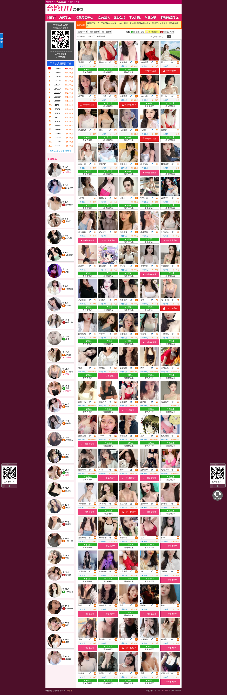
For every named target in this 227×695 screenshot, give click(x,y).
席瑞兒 (68, 355)
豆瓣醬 (68, 659)
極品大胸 (69, 322)
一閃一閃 (69, 541)
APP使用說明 (60, 54)
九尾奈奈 (69, 255)
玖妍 (67, 272)
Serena (68, 305)
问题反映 (150, 17)
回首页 (51, 17)
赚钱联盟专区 (170, 17)
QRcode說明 (60, 57)
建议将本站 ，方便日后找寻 (62, 2)
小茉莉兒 (69, 592)
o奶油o (68, 575)
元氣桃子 (69, 205)
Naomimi (69, 608)
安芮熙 (68, 507)
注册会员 (119, 17)
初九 (67, 558)
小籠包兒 (69, 289)
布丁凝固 (69, 371)
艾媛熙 (68, 221)
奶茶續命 (69, 440)
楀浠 (67, 642)
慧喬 (67, 388)
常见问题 (135, 17)
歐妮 (67, 457)
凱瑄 (67, 472)
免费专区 (65, 17)
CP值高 (68, 238)
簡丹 (67, 339)
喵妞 (67, 625)
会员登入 (104, 17)
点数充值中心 (84, 17)
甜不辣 (68, 423)
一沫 (67, 406)
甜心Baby (69, 188)
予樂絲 (68, 170)
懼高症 (68, 491)
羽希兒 (68, 524)
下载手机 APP (60, 25)
